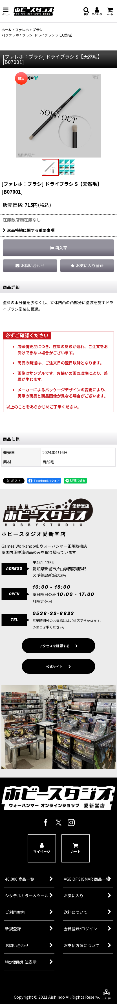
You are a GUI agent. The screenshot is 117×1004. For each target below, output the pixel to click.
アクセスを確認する (58, 654)
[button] (5, 11)
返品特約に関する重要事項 (28, 230)
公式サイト (58, 675)
